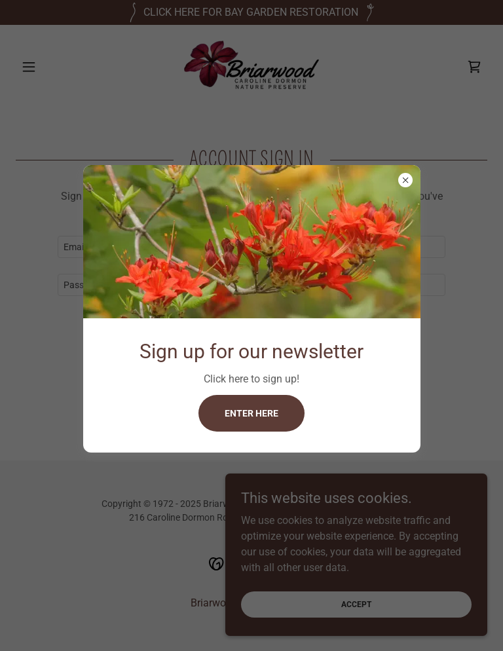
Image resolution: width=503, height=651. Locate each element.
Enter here (251, 413)
